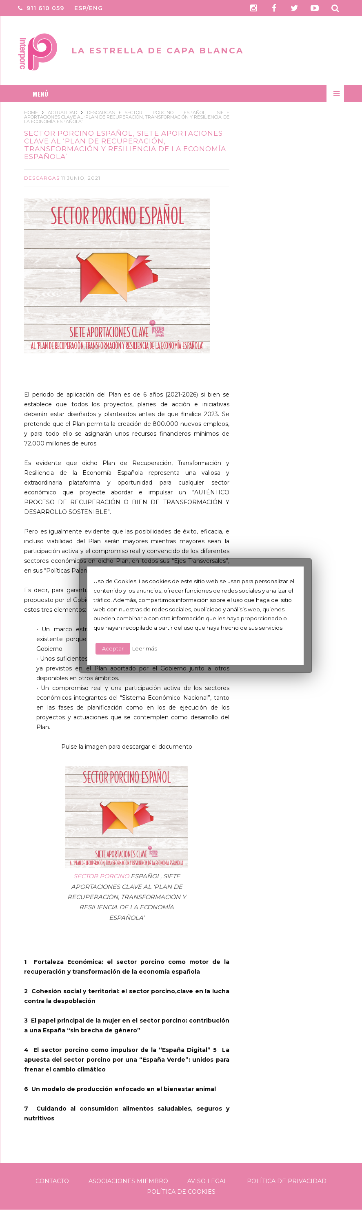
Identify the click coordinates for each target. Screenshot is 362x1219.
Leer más (144, 648)
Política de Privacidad (286, 1180)
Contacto (52, 1180)
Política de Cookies (181, 1191)
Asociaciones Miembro (128, 1180)
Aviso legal (207, 1180)
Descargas (42, 177)
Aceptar (113, 648)
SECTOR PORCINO (101, 876)
